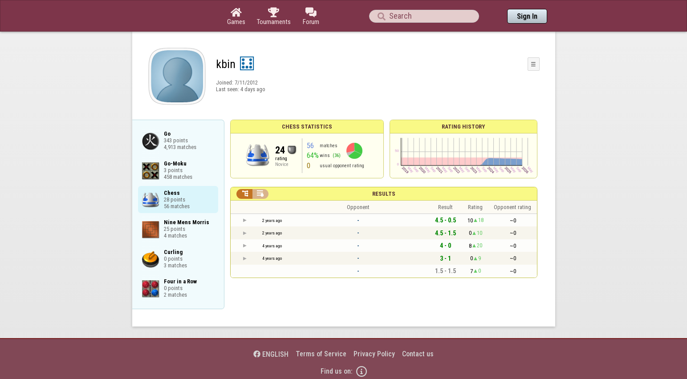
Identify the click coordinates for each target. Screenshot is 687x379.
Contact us (418, 354)
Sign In (527, 16)
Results (383, 193)
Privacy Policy (374, 354)
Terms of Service (321, 354)
